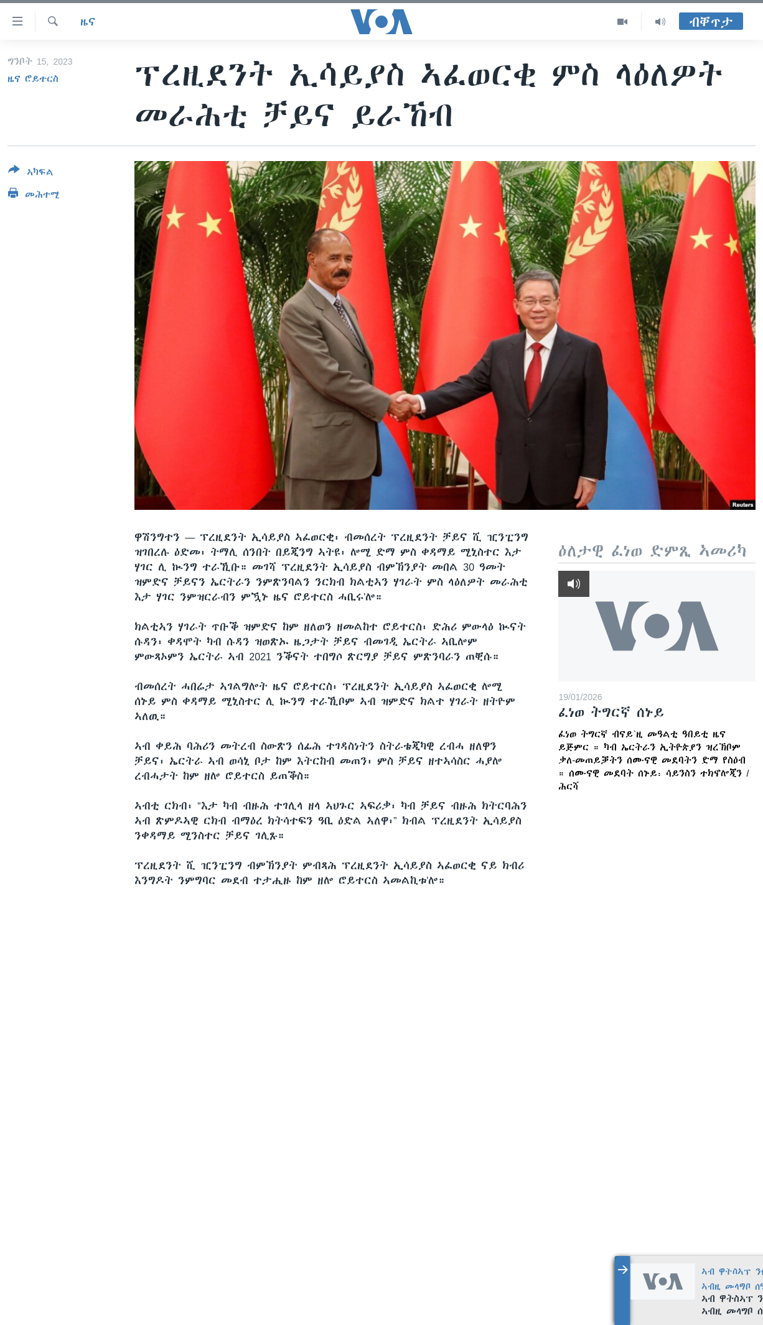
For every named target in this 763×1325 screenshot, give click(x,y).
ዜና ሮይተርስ (33, 79)
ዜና (88, 22)
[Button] (31, 173)
